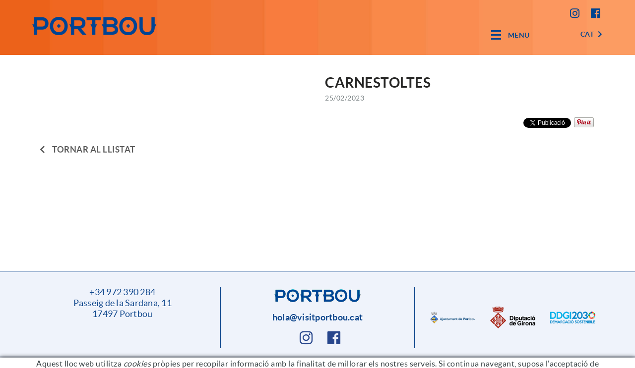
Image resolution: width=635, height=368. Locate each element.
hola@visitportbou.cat (317, 317)
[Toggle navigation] (510, 35)
